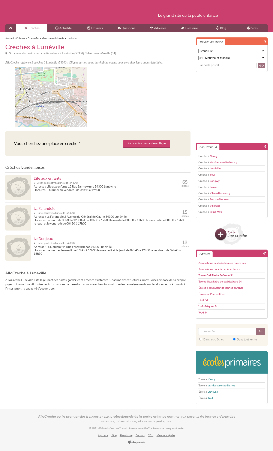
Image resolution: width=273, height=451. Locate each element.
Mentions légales (166, 435)
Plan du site (126, 435)
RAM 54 (202, 312)
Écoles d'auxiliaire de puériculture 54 (220, 281)
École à (207, 379)
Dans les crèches (211, 339)
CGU (150, 435)
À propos (103, 435)
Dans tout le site (245, 339)
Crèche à (208, 156)
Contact (140, 435)
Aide (114, 435)
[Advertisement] (145, 97)
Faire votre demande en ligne (147, 143)
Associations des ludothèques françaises (222, 263)
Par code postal (208, 65)
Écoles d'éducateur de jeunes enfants (220, 287)
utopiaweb (136, 442)
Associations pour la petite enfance (219, 269)
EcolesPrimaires (232, 362)
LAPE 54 (203, 300)
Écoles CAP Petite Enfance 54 (215, 275)
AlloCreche (46, 12)
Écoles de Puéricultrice (211, 294)
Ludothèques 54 (208, 306)
